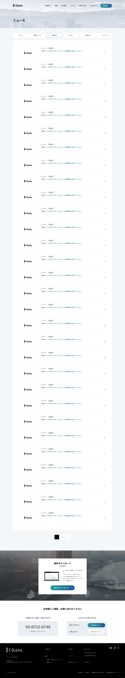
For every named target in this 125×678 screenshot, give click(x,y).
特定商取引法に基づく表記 (97, 672)
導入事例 (63, 5)
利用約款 (87, 672)
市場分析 (48, 662)
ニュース (72, 5)
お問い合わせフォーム (96, 631)
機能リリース (37, 35)
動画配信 (54, 35)
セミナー (71, 35)
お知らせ (87, 35)
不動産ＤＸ (48, 5)
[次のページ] (68, 537)
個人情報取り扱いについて (112, 672)
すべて (21, 35)
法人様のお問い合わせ (90, 652)
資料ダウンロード (72, 662)
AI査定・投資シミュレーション (54, 659)
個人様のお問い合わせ (90, 655)
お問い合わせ (82, 5)
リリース (104, 35)
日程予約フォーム (96, 625)
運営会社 (80, 672)
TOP (14, 10)
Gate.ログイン (94, 5)
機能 (56, 5)
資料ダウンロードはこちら (61, 587)
